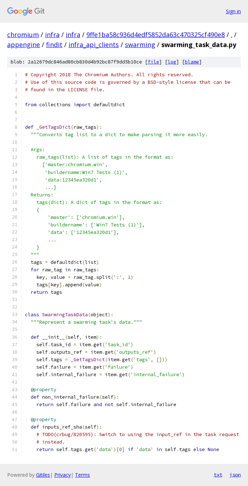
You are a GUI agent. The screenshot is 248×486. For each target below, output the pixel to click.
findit (54, 44)
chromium (23, 34)
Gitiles (43, 474)
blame (192, 62)
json (235, 474)
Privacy (62, 474)
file (153, 62)
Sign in (233, 11)
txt (218, 474)
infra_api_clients (94, 44)
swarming (140, 44)
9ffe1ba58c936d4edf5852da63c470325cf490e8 (155, 34)
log (172, 62)
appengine (23, 44)
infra (52, 34)
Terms (82, 474)
